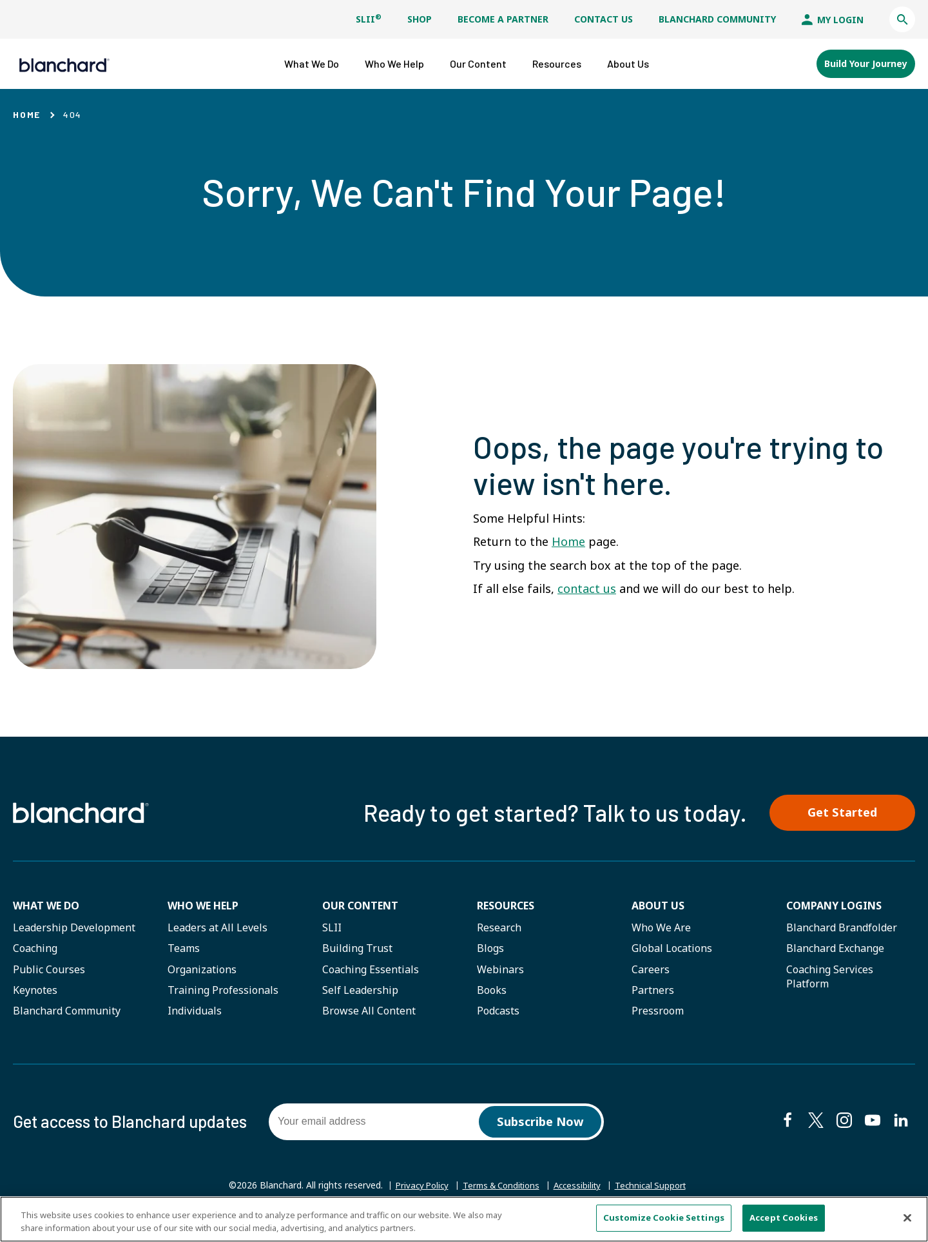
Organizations (202, 971)
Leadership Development (74, 929)
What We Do (46, 907)
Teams (184, 950)
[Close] (907, 1217)
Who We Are (661, 929)
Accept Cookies (783, 1217)
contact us (586, 587)
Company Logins (834, 907)
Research (499, 929)
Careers (651, 971)
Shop (419, 19)
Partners (653, 991)
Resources (505, 907)
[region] (464, 1219)
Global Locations (672, 950)
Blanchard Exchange (835, 950)
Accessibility (581, 1187)
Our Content (360, 907)
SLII (369, 19)
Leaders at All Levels (217, 929)
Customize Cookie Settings (663, 1217)
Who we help (203, 907)
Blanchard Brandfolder (841, 929)
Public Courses (49, 971)
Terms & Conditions (499, 1187)
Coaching (35, 950)
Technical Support (657, 1187)
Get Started (847, 812)
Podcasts (498, 1012)
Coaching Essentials (370, 971)
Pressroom (658, 1012)
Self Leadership (360, 991)
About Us (658, 907)
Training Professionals (223, 991)
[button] (902, 19)
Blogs (490, 950)
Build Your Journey (865, 63)
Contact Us (603, 19)
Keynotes (35, 991)
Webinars (500, 971)
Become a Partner (503, 19)
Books (492, 991)
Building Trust (357, 950)
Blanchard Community (717, 19)
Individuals (195, 1012)
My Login (833, 20)
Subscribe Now (540, 1123)
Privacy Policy (415, 1187)
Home (27, 113)
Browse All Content (369, 1012)
